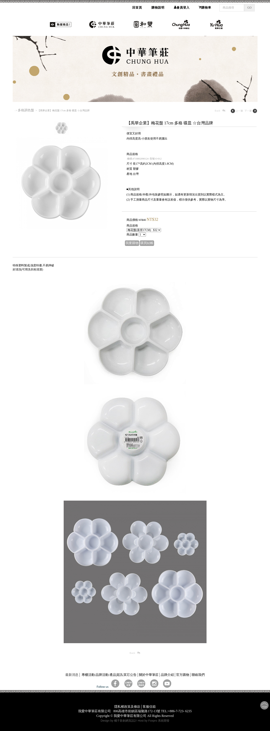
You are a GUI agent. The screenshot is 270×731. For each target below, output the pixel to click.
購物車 (205, 7)
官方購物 (182, 674)
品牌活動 (102, 674)
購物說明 (157, 7)
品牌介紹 (167, 674)
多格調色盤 (26, 110)
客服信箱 (149, 706)
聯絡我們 (198, 674)
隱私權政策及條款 (127, 706)
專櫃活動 (88, 674)
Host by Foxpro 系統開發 (153, 720)
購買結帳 (146, 243)
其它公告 (130, 674)
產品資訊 (116, 674)
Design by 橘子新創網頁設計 (119, 720)
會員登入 (182, 7)
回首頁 (137, 7)
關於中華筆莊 (149, 674)
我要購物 (132, 243)
